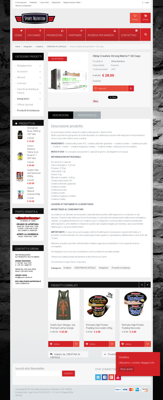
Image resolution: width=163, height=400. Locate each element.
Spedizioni (56, 2)
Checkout (33, 2)
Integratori (28, 46)
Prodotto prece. (113, 354)
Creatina (39, 46)
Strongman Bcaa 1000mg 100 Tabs (33, 131)
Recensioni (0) (87, 115)
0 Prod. (135, 17)
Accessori (22, 71)
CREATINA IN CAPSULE (56, 46)
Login (145, 2)
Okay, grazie (126, 369)
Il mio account (20, 2)
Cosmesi (21, 83)
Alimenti (21, 77)
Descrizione (61, 115)
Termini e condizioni (23, 6)
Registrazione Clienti (71, 2)
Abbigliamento (24, 65)
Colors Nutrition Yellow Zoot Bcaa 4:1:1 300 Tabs (32, 152)
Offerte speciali (25, 104)
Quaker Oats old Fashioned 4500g (33, 173)
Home (17, 46)
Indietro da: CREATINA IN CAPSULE (65, 355)
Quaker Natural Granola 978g (33, 191)
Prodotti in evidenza (121, 268)
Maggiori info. (148, 362)
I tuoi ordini (44, 2)
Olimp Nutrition (118, 61)
